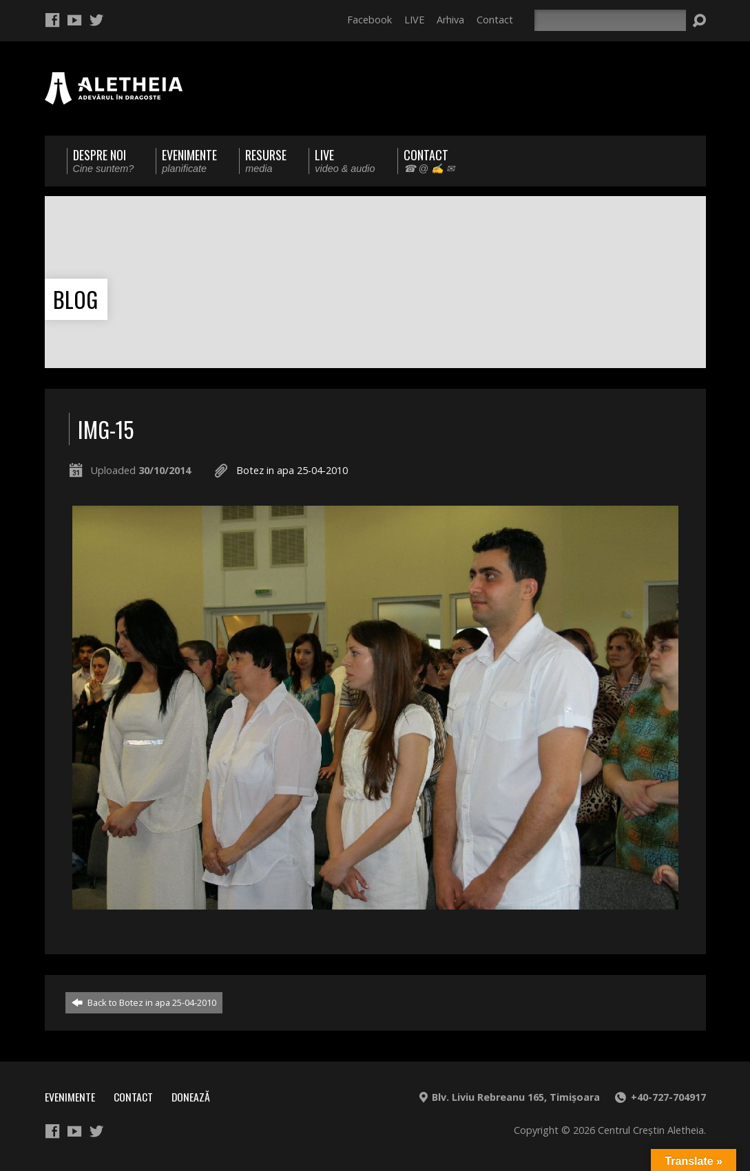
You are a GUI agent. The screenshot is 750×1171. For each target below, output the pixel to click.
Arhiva (450, 19)
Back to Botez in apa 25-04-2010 (144, 1002)
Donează (190, 1096)
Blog (75, 299)
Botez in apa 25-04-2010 (292, 470)
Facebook (369, 19)
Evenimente (70, 1096)
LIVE (414, 19)
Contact (495, 19)
